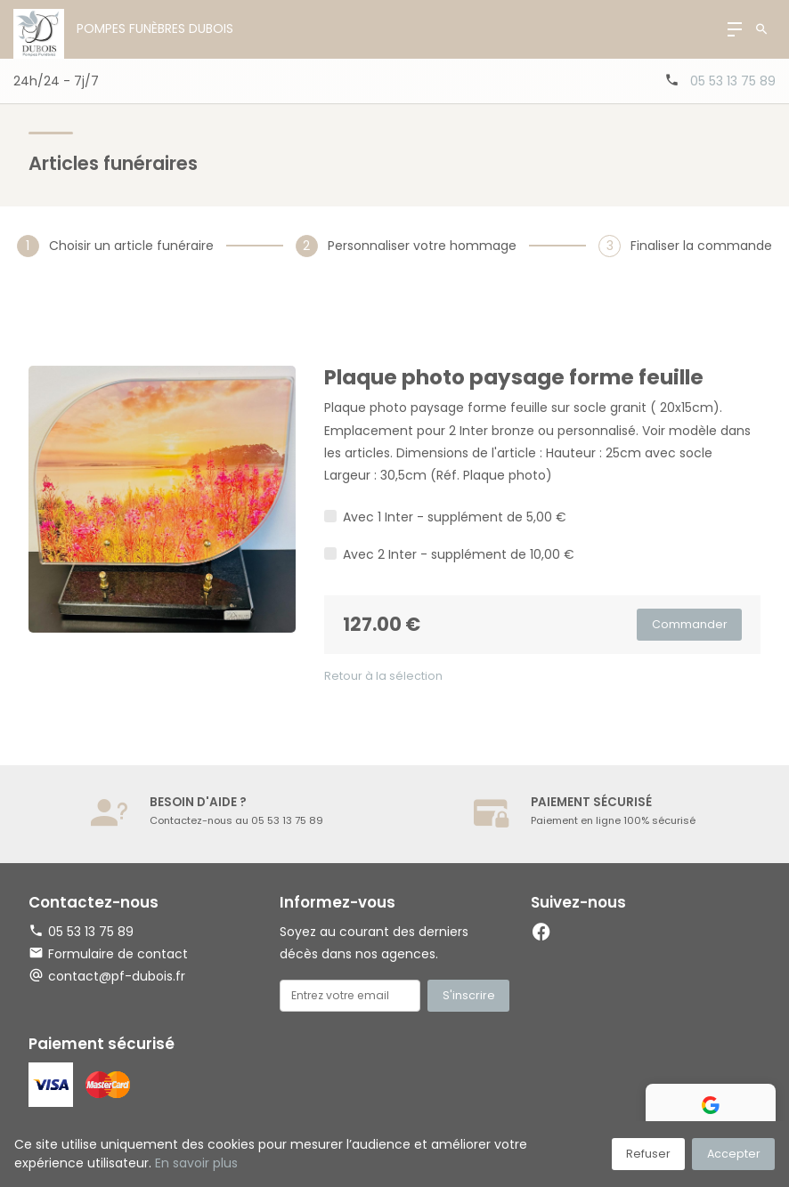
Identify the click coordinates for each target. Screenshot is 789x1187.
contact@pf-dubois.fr (116, 976)
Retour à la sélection (383, 675)
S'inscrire (469, 995)
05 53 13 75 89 (733, 81)
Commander (690, 624)
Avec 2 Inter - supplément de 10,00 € (458, 554)
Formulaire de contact (108, 954)
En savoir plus (196, 1163)
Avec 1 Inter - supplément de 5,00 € (454, 517)
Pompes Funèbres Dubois (155, 28)
